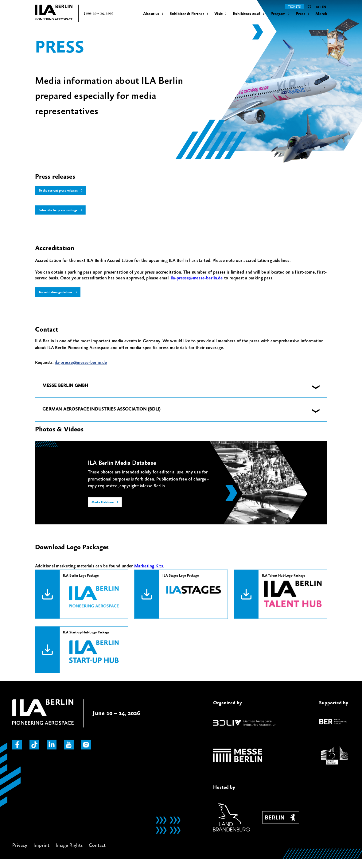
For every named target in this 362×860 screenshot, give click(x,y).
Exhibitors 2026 (246, 13)
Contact (97, 846)
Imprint (41, 846)
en (324, 7)
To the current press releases (59, 191)
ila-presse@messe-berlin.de (197, 278)
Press (300, 13)
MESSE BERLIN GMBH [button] (65, 386)
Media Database (103, 503)
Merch (321, 13)
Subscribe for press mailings (59, 210)
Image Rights (69, 846)
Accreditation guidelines (57, 292)
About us (151, 13)
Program (278, 13)
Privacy (19, 846)
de (318, 7)
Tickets (294, 6)
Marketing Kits (148, 567)
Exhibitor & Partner (186, 13)
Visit (218, 13)
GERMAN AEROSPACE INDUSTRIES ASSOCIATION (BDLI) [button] (101, 410)
